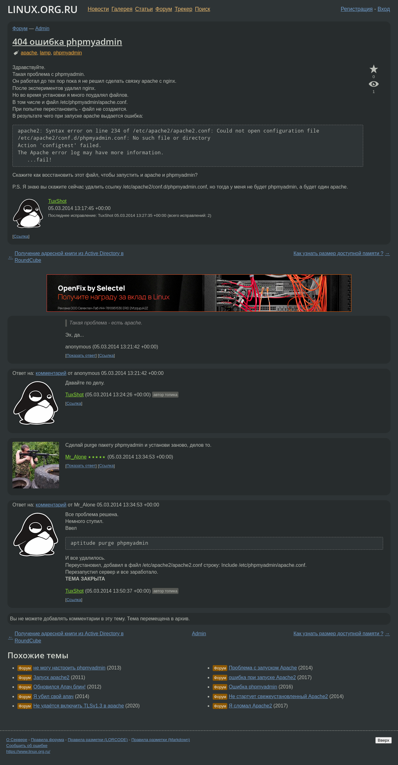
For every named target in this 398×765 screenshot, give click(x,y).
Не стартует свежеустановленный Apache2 (278, 696)
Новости (98, 9)
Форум (163, 9)
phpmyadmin (67, 52)
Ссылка (21, 236)
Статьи (144, 9)
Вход (383, 9)
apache (29, 52)
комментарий (51, 373)
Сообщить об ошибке (27, 745)
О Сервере (16, 739)
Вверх (383, 740)
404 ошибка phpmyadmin (67, 41)
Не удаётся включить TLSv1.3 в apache (78, 705)
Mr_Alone (75, 456)
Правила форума (47, 739)
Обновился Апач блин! (59, 686)
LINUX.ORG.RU (42, 9)
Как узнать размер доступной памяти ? (338, 253)
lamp (45, 52)
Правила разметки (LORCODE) (98, 739)
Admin (42, 28)
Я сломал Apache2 (250, 705)
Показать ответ (81, 355)
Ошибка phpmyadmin (253, 686)
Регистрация (357, 9)
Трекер (183, 9)
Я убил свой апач (53, 696)
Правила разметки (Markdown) (160, 739)
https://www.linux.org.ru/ (28, 751)
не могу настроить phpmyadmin (69, 667)
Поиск (202, 9)
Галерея (122, 9)
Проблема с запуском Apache (263, 667)
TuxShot (57, 201)
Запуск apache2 (51, 677)
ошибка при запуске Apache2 (262, 677)
